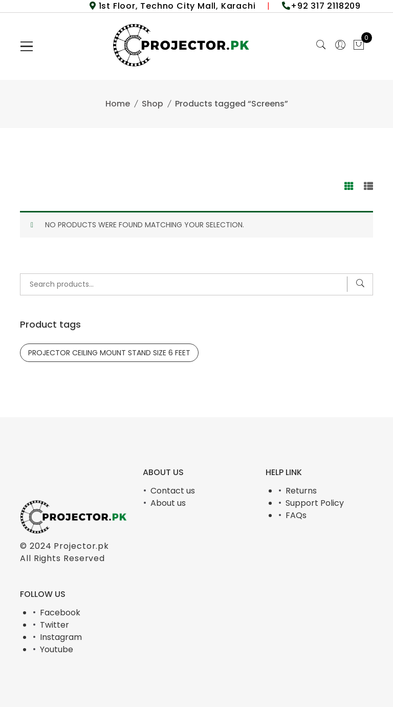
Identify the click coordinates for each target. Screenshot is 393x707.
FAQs (296, 515)
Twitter (54, 625)
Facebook (60, 612)
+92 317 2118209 (326, 6)
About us (168, 503)
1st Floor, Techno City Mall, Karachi (176, 6)
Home (117, 104)
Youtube (56, 649)
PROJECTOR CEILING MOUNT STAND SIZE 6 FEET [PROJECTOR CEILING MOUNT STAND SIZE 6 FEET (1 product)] (109, 353)
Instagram (61, 637)
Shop (152, 104)
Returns (301, 491)
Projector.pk (81, 546)
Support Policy (315, 503)
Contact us (172, 491)
